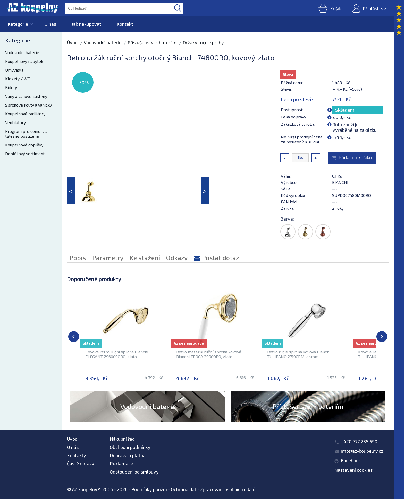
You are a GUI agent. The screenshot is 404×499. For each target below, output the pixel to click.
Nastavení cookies (353, 470)
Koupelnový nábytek (24, 61)
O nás (50, 24)
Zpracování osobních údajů (227, 489)
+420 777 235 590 (359, 441)
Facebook (351, 460)
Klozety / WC (17, 78)
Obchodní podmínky (130, 447)
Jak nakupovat (86, 24)
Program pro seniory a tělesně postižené (26, 133)
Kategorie (18, 24)
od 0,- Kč (342, 117)
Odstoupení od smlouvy (134, 472)
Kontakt (125, 24)
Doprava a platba (128, 455)
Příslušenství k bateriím (152, 42)
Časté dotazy (80, 463)
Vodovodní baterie (22, 52)
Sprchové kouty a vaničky (28, 104)
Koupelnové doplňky (24, 144)
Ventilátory (15, 122)
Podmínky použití (149, 489)
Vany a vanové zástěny (26, 96)
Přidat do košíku (355, 157)
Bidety (11, 87)
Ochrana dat (183, 489)
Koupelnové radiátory (25, 113)
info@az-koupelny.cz (362, 451)
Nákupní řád (122, 439)
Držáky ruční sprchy (203, 42)
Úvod (72, 42)
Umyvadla (14, 69)
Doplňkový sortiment (25, 153)
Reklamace (121, 463)
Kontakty (76, 455)
